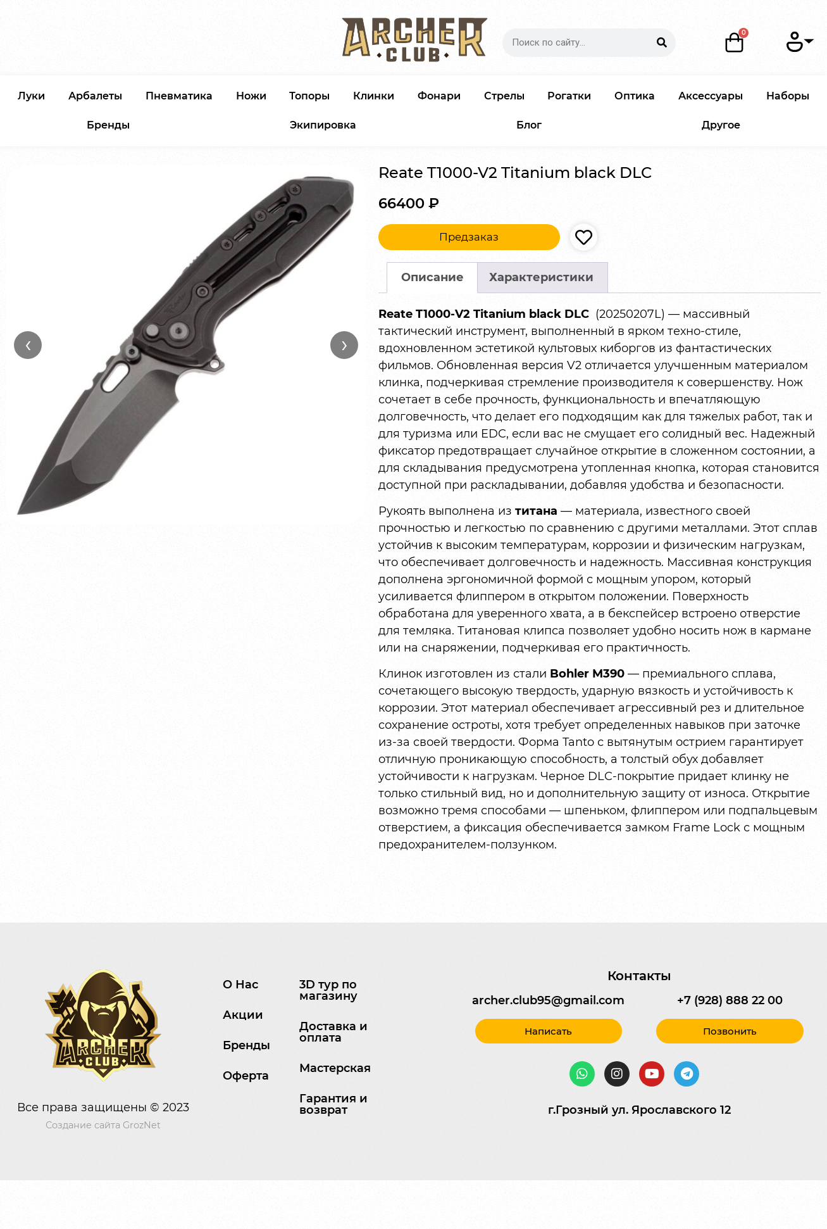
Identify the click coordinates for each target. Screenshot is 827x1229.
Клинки (373, 96)
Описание (432, 277)
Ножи (251, 96)
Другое (721, 125)
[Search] (661, 42)
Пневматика (179, 96)
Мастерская (335, 1068)
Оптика (634, 96)
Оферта (246, 1076)
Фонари (439, 96)
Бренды (108, 125)
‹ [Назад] (28, 344)
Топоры (309, 96)
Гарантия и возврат (333, 1104)
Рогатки (569, 96)
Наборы (787, 96)
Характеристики (541, 277)
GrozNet (142, 1125)
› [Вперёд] (344, 344)
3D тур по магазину (328, 990)
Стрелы (504, 96)
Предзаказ (469, 236)
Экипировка (323, 125)
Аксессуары (710, 96)
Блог (529, 125)
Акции (243, 1015)
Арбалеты (95, 96)
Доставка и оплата (333, 1032)
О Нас (240, 985)
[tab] (432, 277)
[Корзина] (734, 42)
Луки (31, 96)
